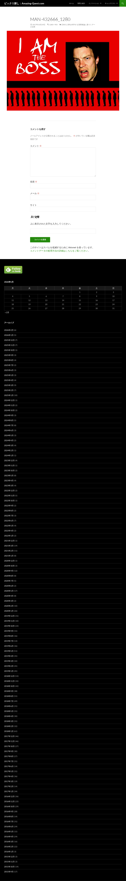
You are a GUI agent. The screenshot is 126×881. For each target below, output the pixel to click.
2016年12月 (9, 796)
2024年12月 (9, 400)
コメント (36, 145)
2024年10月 (9, 410)
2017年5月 (9, 771)
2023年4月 (9, 480)
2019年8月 (9, 636)
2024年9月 (9, 415)
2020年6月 (9, 586)
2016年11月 (9, 801)
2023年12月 (9, 460)
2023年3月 (9, 485)
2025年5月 (9, 375)
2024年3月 (9, 445)
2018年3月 (9, 721)
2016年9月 (9, 811)
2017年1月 (9, 791)
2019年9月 (9, 631)
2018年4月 (9, 716)
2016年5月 (9, 831)
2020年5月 (9, 591)
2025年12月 (9, 340)
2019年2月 (9, 666)
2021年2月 (9, 550)
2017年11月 (9, 741)
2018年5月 (9, 711)
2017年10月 (9, 746)
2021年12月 (9, 540)
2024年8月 (9, 420)
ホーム (71, 3)
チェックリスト (110, 3)
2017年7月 (9, 761)
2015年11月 (9, 861)
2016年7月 (9, 821)
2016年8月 (9, 816)
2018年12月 (9, 676)
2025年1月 (9, 395)
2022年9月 (9, 505)
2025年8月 (9, 360)
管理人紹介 (81, 3)
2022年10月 (9, 500)
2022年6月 (9, 520)
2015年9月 (9, 871)
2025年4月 (9, 380)
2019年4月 (9, 656)
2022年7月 (9, 515)
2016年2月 (9, 846)
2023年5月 (9, 475)
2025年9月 (9, 355)
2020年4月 (9, 596)
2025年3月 (9, 385)
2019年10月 (9, 626)
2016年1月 (9, 851)
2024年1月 (9, 455)
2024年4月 (9, 440)
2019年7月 (9, 641)
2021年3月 (9, 545)
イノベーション (94, 3)
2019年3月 (9, 661)
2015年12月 (9, 856)
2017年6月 (9, 766)
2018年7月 (9, 701)
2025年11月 (9, 345)
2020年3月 (9, 601)
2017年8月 (9, 756)
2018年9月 (9, 691)
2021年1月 (9, 556)
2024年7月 (9, 425)
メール (34, 193)
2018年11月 (9, 681)
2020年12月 (9, 561)
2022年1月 (9, 535)
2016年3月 (9, 841)
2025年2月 (9, 390)
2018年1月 (9, 731)
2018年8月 (9, 696)
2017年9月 (9, 751)
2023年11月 (9, 465)
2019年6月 (9, 646)
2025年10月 (9, 350)
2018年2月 (9, 726)
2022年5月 (9, 525)
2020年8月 (9, 576)
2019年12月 (9, 616)
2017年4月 (9, 776)
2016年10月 (9, 806)
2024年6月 (9, 430)
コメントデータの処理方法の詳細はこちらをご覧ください (59, 250)
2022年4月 (9, 530)
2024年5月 (9, 435)
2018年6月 (9, 706)
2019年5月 (9, 651)
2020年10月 (9, 566)
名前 (33, 181)
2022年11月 (9, 495)
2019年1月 (9, 671)
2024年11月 (9, 405)
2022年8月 (9, 510)
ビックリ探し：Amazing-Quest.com (24, 3)
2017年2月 (9, 786)
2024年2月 (9, 450)
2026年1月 (9, 335)
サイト (33, 205)
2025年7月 (9, 365)
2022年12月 (9, 490)
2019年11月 (9, 621)
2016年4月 (9, 836)
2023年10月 (9, 470)
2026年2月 (9, 330)
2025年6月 (9, 370)
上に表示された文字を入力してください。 (51, 223)
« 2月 (7, 312)
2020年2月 (9, 606)
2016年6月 (9, 826)
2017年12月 (9, 736)
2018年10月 (9, 686)
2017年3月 (9, 781)
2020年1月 (9, 611)
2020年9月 (9, 571)
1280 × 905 (53, 25)
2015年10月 (9, 866)
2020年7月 (9, 581)
